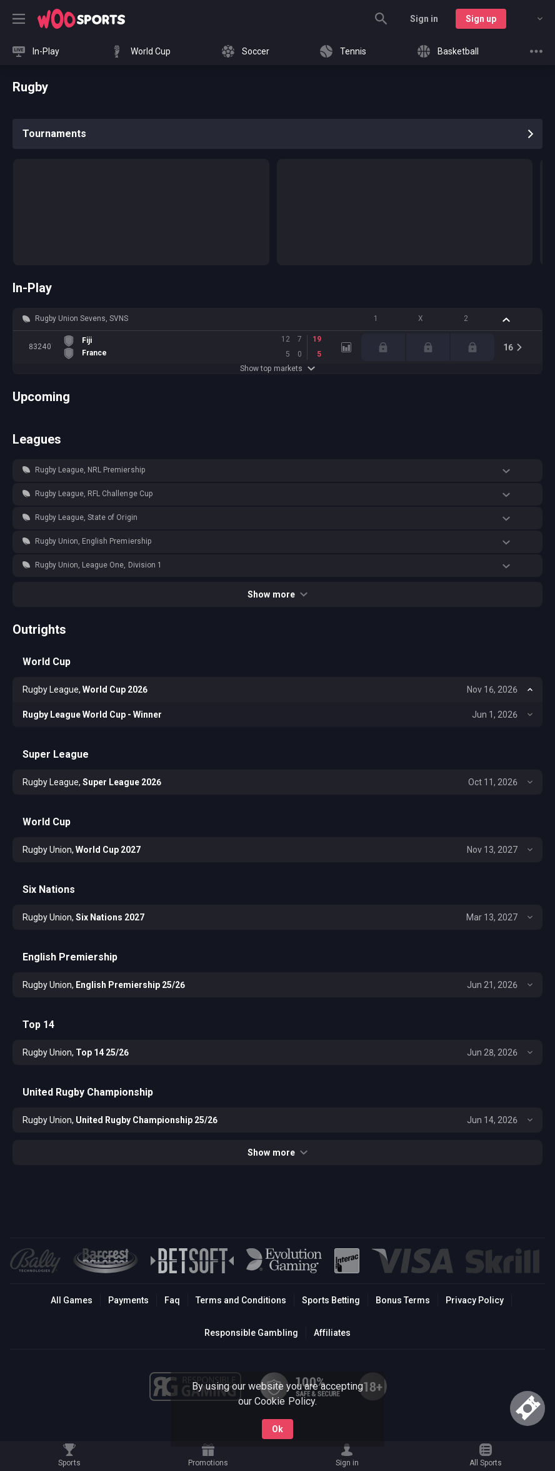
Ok (277, 1429)
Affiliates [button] (332, 1333)
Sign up (481, 19)
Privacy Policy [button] (475, 1300)
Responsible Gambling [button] (251, 1333)
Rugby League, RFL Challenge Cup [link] (93, 493)
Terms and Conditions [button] (241, 1300)
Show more (277, 594)
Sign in (424, 19)
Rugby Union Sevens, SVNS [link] (81, 318)
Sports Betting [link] (331, 1300)
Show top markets (277, 368)
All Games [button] (71, 1300)
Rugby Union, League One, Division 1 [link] (98, 565)
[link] (81, 18)
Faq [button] (172, 1300)
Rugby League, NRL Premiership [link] (90, 470)
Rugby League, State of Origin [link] (86, 517)
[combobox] (530, 18)
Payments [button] (128, 1300)
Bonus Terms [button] (403, 1300)
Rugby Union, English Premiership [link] (93, 541)
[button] (277, 319)
